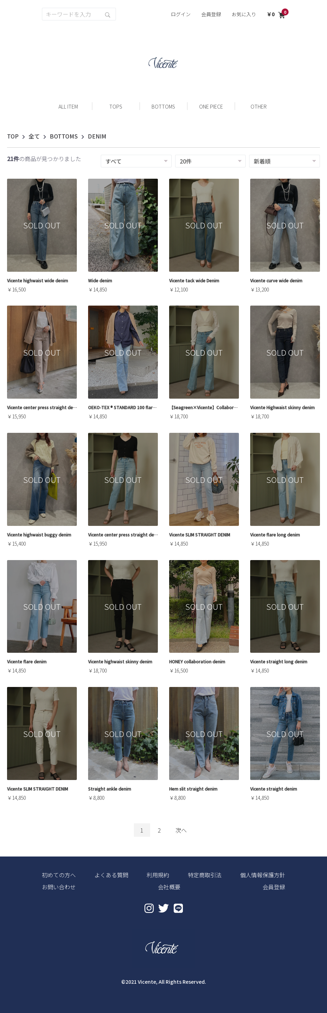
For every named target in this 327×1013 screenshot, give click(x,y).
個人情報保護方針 (262, 875)
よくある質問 (111, 875)
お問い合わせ (59, 887)
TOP (13, 136)
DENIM (97, 136)
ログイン (181, 14)
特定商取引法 (205, 875)
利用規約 (158, 875)
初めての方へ (59, 875)
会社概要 (169, 887)
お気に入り (244, 14)
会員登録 (211, 14)
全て (34, 136)
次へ (181, 830)
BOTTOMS (64, 136)
